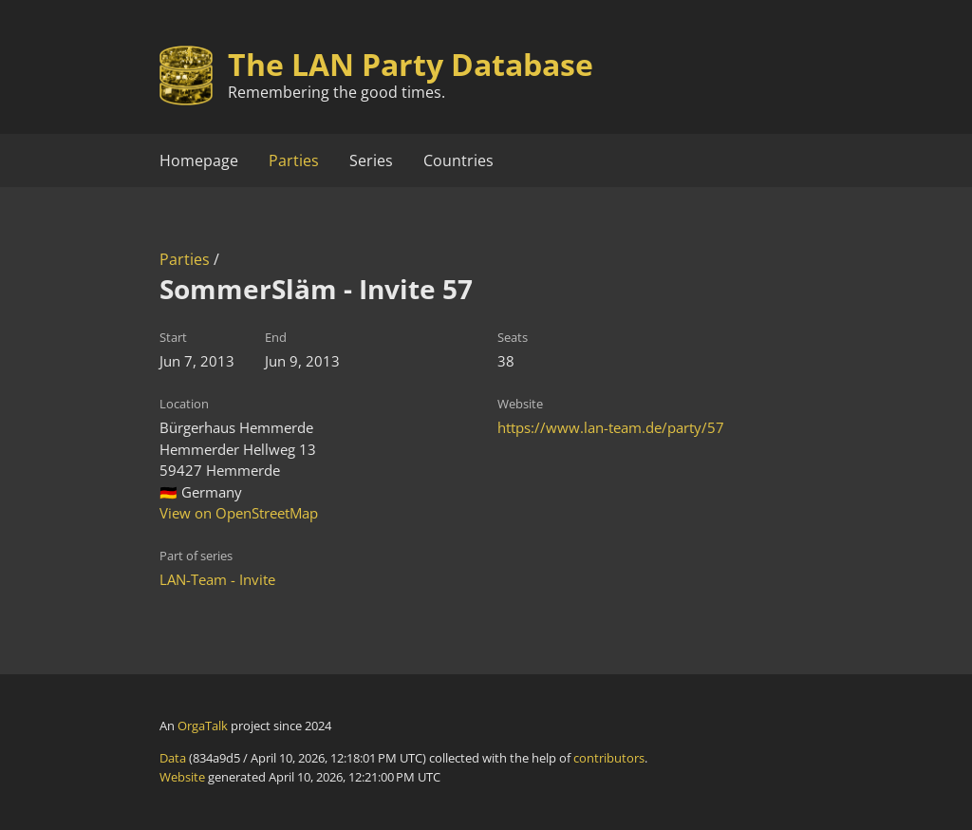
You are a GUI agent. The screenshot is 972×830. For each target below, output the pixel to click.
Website (182, 776)
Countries (458, 160)
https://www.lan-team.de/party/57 (610, 427)
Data (172, 757)
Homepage (198, 160)
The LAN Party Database (410, 64)
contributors (609, 757)
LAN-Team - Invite (217, 579)
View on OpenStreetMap (238, 512)
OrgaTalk (203, 725)
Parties (294, 160)
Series (371, 160)
